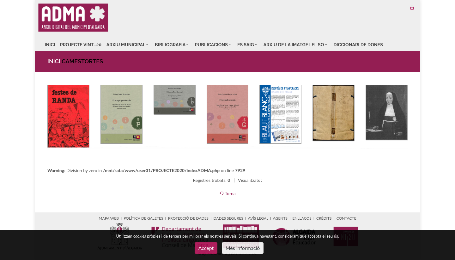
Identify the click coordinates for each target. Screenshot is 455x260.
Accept (206, 248)
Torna (227, 193)
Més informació (243, 248)
